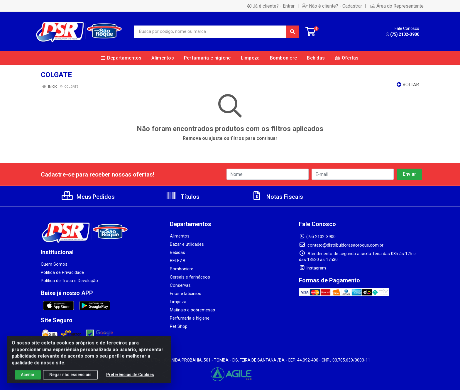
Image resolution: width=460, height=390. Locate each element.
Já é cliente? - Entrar (271, 6)
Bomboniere (181, 269)
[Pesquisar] (292, 32)
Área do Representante (397, 6)
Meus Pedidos (88, 196)
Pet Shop (178, 326)
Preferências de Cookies (130, 378)
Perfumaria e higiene (189, 318)
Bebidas (177, 252)
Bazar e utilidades (187, 244)
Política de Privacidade (62, 272)
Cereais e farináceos (190, 277)
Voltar (408, 84)
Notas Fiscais (277, 196)
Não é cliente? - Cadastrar (332, 6)
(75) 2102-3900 (402, 34)
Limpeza (178, 301)
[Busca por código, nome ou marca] (210, 32)
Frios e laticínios (185, 293)
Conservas (180, 285)
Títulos (182, 196)
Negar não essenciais (70, 378)
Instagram (312, 268)
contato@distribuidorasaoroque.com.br (341, 245)
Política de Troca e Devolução (69, 280)
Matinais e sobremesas (192, 310)
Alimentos (180, 236)
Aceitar (28, 378)
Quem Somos (54, 264)
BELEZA (177, 260)
